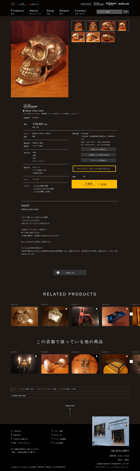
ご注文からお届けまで (20, 439)
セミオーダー (58, 435)
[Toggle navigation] (13, 4)
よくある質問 (58, 443)
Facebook (24, 467)
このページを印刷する (98, 160)
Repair (65, 12)
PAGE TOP (70, 412)
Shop (50, 12)
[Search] (109, 12)
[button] (131, 314)
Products (17, 12)
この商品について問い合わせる (98, 155)
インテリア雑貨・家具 (41, 186)
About (35, 12)
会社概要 (33, 467)
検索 (125, 11)
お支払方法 (17, 435)
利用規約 (49, 467)
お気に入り (34, 4)
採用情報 (41, 467)
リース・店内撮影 (60, 439)
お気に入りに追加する (98, 149)
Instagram (15, 467)
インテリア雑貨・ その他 (42, 191)
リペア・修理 (58, 431)
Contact (80, 12)
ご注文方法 (17, 431)
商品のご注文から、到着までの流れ (87, 168)
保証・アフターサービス (21, 443)
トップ (14, 389)
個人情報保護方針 (59, 467)
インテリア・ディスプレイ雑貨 (44, 188)
